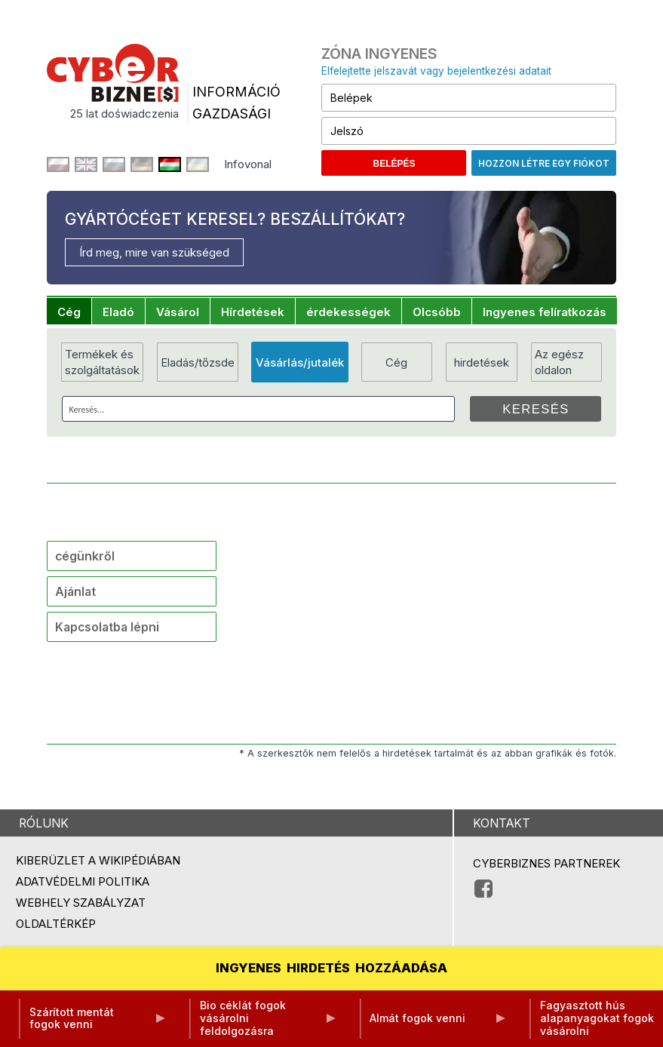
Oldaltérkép (56, 924)
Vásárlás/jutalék (300, 362)
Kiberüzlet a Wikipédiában (98, 860)
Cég (69, 312)
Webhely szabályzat (81, 902)
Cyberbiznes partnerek (546, 863)
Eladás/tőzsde (198, 362)
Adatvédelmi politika (82, 881)
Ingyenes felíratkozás (544, 312)
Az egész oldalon (559, 362)
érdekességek (348, 312)
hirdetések (481, 362)
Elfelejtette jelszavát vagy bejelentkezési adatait (436, 71)
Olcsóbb (437, 312)
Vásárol (177, 312)
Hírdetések (252, 312)
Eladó (118, 312)
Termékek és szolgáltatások (102, 362)
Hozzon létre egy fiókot (543, 163)
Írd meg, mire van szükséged (154, 252)
